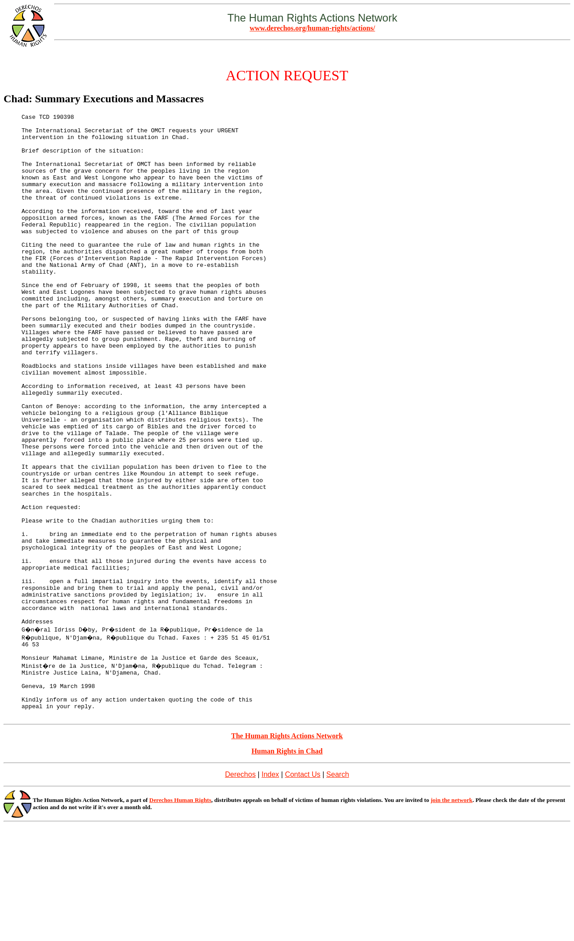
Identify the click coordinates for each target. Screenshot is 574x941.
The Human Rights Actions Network (287, 851)
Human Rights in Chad (287, 867)
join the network (451, 915)
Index (270, 890)
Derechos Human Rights (180, 915)
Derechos (240, 890)
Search (337, 890)
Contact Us (302, 890)
